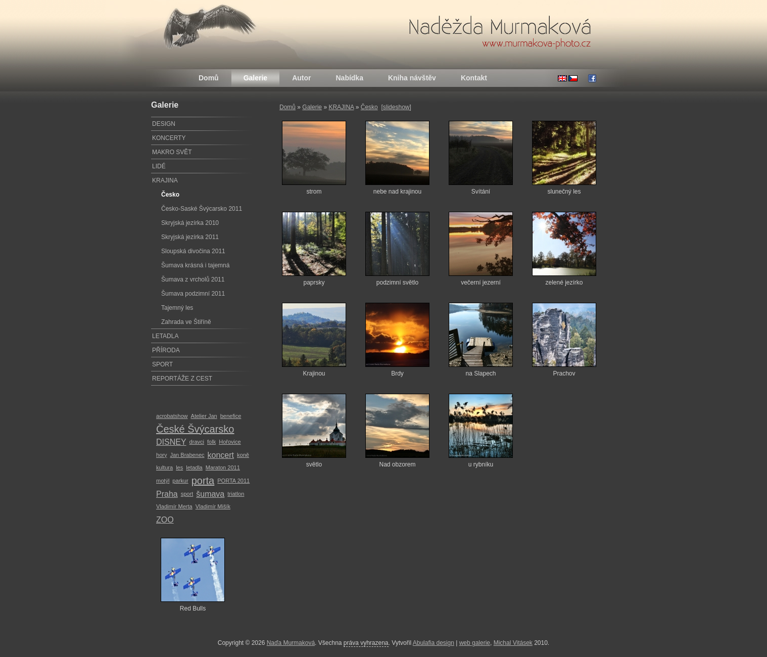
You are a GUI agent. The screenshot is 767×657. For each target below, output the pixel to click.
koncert (221, 455)
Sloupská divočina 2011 (193, 251)
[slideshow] (396, 107)
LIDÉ (159, 166)
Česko (369, 107)
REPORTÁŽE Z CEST (182, 378)
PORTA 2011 (233, 481)
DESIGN (163, 123)
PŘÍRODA (166, 350)
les (179, 467)
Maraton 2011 (223, 467)
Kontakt (474, 78)
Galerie (255, 78)
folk (211, 442)
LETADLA (165, 336)
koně (243, 455)
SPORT (162, 364)
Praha (167, 494)
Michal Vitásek (513, 642)
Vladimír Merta (174, 506)
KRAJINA (341, 107)
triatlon (235, 494)
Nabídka (349, 78)
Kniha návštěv (412, 78)
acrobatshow (172, 416)
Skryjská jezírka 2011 (190, 237)
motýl (162, 481)
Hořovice (230, 442)
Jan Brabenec (187, 455)
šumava (210, 494)
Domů (209, 78)
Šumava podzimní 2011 (193, 293)
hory (161, 455)
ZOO (165, 519)
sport (187, 494)
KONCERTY (168, 138)
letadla (194, 467)
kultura (164, 467)
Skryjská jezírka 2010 (190, 222)
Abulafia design (433, 642)
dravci (196, 442)
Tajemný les (177, 307)
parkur (180, 481)
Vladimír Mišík (213, 506)
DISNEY (171, 442)
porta (203, 480)
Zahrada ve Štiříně (186, 321)
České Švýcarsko (195, 429)
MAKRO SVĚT (172, 152)
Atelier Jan (204, 416)
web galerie (474, 642)
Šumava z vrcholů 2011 (192, 279)
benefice (231, 416)
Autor (301, 78)
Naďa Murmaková (291, 642)
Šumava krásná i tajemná (195, 265)
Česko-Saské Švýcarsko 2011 (201, 208)
